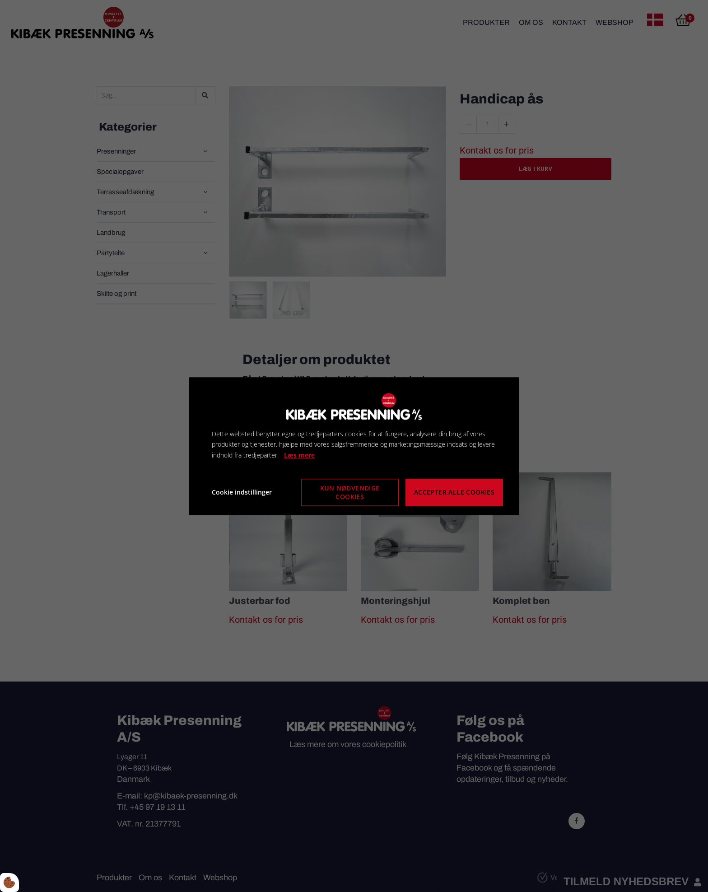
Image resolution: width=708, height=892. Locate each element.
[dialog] (354, 446)
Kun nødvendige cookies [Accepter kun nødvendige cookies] (350, 492)
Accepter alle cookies (454, 492)
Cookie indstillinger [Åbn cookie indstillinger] (242, 492)
